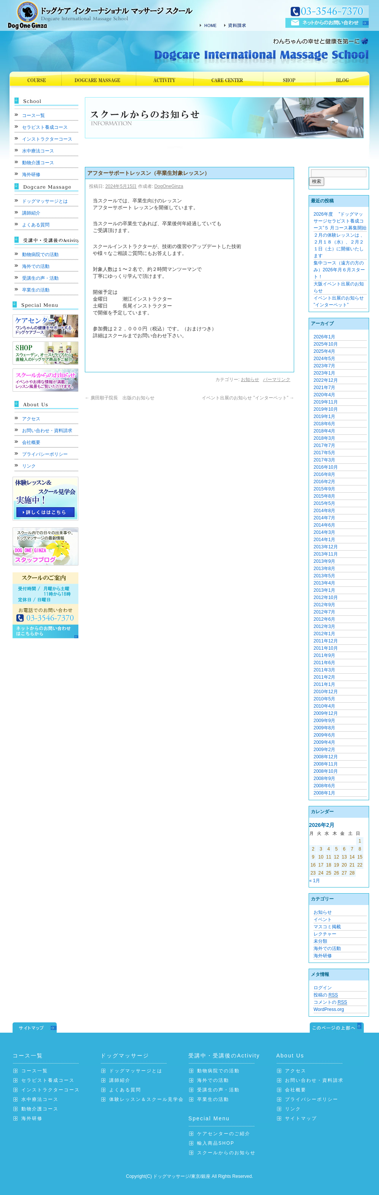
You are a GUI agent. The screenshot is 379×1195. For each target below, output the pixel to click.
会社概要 (31, 442)
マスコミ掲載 (327, 926)
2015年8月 (324, 496)
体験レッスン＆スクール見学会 (146, 1099)
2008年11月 (326, 764)
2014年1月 (324, 539)
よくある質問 (35, 224)
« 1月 (314, 880)
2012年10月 (326, 597)
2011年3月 (324, 670)
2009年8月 (324, 727)
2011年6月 (324, 662)
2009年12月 (326, 713)
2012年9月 (324, 604)
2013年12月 (326, 546)
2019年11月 (326, 402)
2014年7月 (324, 518)
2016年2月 (324, 481)
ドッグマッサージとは (45, 201)
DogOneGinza (168, 186)
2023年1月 (324, 373)
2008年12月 (326, 756)
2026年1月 (324, 337)
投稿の (326, 995)
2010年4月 (324, 706)
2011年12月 (326, 641)
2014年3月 (324, 532)
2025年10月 (326, 344)
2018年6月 (324, 423)
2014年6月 (324, 525)
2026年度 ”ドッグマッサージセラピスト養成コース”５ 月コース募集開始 (340, 221)
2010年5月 (324, 699)
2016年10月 (326, 467)
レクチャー (325, 934)
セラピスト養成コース (45, 127)
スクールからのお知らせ (226, 1152)
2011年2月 (324, 677)
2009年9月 (324, 720)
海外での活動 (35, 266)
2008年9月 (324, 778)
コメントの (330, 1002)
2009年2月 (324, 749)
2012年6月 (324, 619)
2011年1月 (324, 684)
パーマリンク (276, 379)
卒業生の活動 (35, 290)
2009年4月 (324, 742)
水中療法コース (38, 151)
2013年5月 (324, 575)
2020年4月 (324, 394)
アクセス (31, 418)
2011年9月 (324, 655)
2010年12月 (326, 691)
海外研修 (31, 174)
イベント (323, 919)
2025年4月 (324, 351)
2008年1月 (324, 793)
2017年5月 (324, 452)
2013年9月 (324, 561)
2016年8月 (324, 474)
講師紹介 (31, 213)
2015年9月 (324, 489)
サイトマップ (301, 1118)
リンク (29, 466)
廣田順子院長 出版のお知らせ (122, 397)
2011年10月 (326, 648)
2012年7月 (324, 612)
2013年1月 (324, 590)
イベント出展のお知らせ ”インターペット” (248, 397)
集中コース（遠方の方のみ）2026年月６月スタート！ (339, 269)
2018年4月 (324, 431)
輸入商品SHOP (215, 1143)
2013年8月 (324, 568)
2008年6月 (324, 785)
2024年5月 (324, 358)
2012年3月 (324, 626)
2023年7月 (324, 365)
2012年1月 (324, 633)
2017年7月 (324, 445)
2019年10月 (326, 409)
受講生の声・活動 (40, 278)
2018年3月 (324, 438)
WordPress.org (329, 1009)
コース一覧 (33, 115)
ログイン (323, 987)
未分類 (320, 941)
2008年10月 (326, 771)
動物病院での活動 (40, 254)
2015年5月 (324, 503)
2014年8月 (324, 510)
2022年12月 (326, 380)
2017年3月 (324, 460)
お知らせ (250, 379)
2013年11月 (326, 554)
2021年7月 (324, 387)
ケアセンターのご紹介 (223, 1133)
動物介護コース (38, 162)
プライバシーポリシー (45, 454)
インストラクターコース (47, 139)
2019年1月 (324, 416)
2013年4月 (324, 583)
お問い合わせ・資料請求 (47, 430)
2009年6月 (324, 735)
